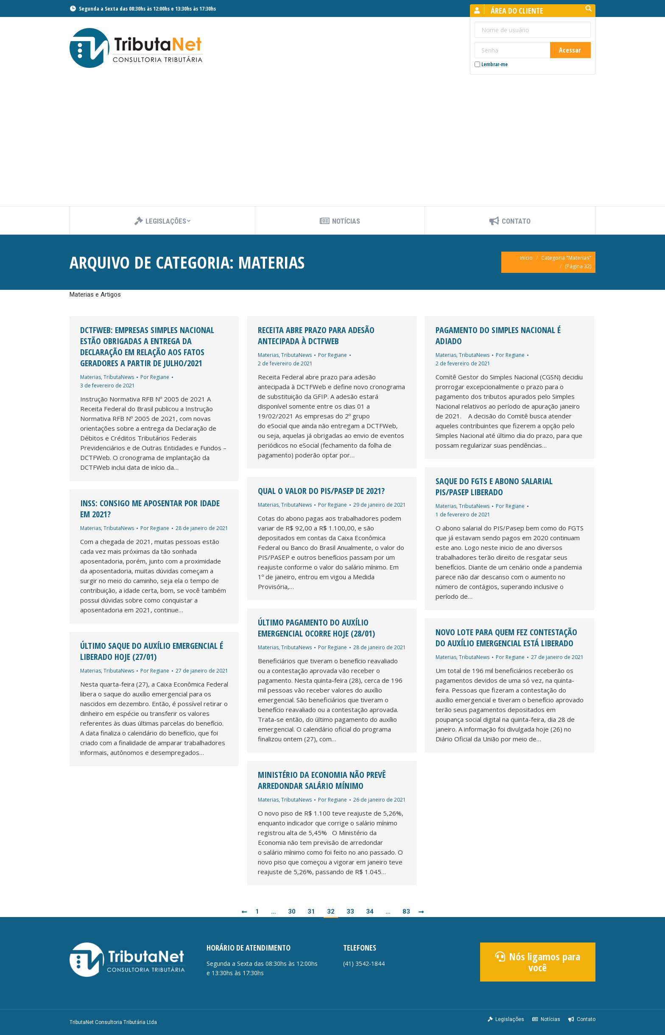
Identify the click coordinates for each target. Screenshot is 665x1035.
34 (370, 911)
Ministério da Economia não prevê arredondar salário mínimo (322, 780)
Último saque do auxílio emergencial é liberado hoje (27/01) (151, 651)
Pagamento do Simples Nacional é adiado (498, 336)
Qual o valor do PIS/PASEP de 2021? (321, 490)
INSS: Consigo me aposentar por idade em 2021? (150, 509)
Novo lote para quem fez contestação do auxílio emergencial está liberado (506, 638)
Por (154, 377)
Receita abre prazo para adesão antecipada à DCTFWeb (316, 336)
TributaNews (118, 377)
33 (350, 911)
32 (331, 911)
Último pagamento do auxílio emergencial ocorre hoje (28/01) (316, 628)
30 (292, 911)
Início (526, 257)
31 (311, 911)
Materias (90, 377)
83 (406, 911)
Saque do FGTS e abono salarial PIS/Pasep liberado (494, 487)
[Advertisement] (332, 142)
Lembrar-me (491, 64)
